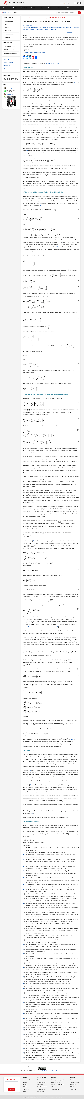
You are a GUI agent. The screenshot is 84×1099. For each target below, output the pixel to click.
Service (53, 1077)
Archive (7, 27)
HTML (44, 32)
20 (33, 252)
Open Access (73, 1080)
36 (30, 770)
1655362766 (9, 94)
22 (23, 953)
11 (62, 128)
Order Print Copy (8, 62)
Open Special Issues (9, 46)
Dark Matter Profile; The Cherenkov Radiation (34, 52)
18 (57, 246)
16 (62, 242)
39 (29, 795)
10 (23, 894)
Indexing (7, 37)
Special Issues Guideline (10, 53)
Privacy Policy (73, 1089)
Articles (14, 8)
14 (23, 912)
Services (59, 8)
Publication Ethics (74, 1082)
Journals (24, 8)
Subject (25, 1082)
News (42, 8)
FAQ (5, 68)
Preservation (73, 1084)
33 (23, 997)
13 (23, 907)
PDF (40, 32)
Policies (72, 1077)
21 (23, 949)
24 (51, 509)
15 (40, 205)
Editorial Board (9, 31)
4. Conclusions (28, 750)
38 (30, 785)
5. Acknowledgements (31, 821)
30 (57, 770)
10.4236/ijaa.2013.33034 (31, 32)
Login (77, 3)
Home (5, 8)
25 (50, 624)
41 (66, 817)
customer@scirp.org (11, 88)
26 (57, 627)
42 (23, 1039)
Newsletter (6, 59)
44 (23, 1048)
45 (23, 1053)
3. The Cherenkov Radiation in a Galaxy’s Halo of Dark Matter (45, 394)
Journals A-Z (26, 1080)
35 (23, 1009)
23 (30, 497)
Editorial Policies (41, 1082)
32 (23, 993)
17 (75, 242)
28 (72, 739)
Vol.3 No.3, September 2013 (57, 18)
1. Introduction (28, 67)
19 (65, 246)
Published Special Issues (11, 50)
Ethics (38, 1080)
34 (23, 1002)
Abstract (25, 35)
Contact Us (7, 65)
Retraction (72, 1086)
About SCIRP (41, 1077)
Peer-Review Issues (42, 1086)
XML (48, 32)
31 (23, 988)
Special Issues (40, 1091)
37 (72, 777)
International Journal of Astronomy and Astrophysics (36, 18)
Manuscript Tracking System (58, 1080)
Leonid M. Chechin (27, 25)
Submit (69, 8)
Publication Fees (9, 34)
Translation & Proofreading (57, 1084)
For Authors (40, 1084)
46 (23, 1057)
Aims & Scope (9, 21)
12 (27, 150)
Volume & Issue (55, 1089)
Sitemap (25, 1086)
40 (32, 813)
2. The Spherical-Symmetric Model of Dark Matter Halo (43, 192)
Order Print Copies (55, 1082)
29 (23, 746)
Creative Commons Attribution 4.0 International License (54, 1070)
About (50, 8)
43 (23, 1043)
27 (52, 662)
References (26, 845)
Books (33, 8)
